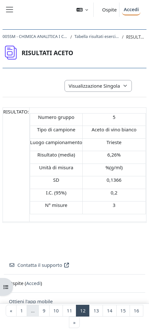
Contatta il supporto (39, 265)
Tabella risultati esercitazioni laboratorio (96, 36)
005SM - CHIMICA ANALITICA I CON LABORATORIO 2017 (35, 36)
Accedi (131, 9)
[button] (82, 9)
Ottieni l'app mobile (31, 301)
